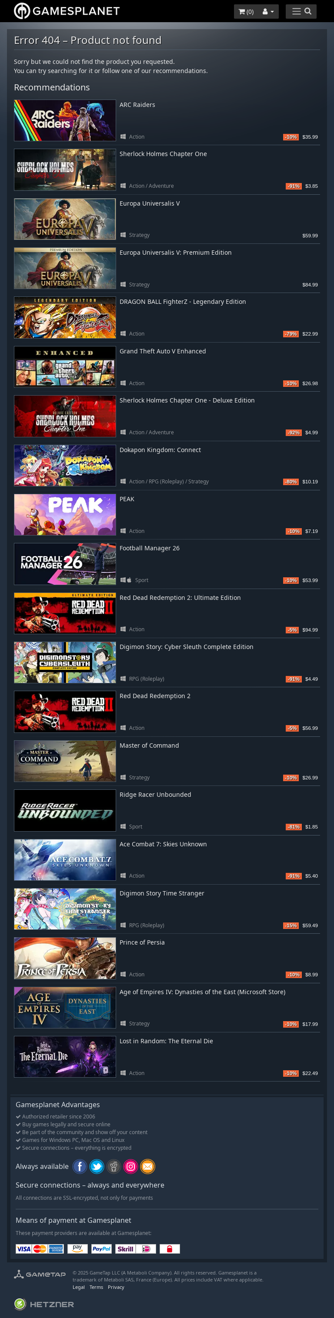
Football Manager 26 (150, 548)
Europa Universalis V (150, 203)
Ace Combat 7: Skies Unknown (163, 844)
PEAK (127, 499)
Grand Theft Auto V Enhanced (163, 351)
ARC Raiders (137, 104)
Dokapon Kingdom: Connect (160, 450)
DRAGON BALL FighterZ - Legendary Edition (183, 301)
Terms (96, 1287)
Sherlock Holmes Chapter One (163, 154)
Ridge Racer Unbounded (155, 794)
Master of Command (149, 745)
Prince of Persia (142, 942)
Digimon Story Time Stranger (162, 893)
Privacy (116, 1287)
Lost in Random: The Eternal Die (166, 1041)
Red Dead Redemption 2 (155, 696)
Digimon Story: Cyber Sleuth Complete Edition (187, 646)
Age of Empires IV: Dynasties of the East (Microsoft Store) (202, 992)
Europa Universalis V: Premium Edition (176, 252)
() (246, 11)
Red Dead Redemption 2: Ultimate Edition (180, 597)
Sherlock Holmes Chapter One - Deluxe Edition (187, 400)
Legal (79, 1287)
